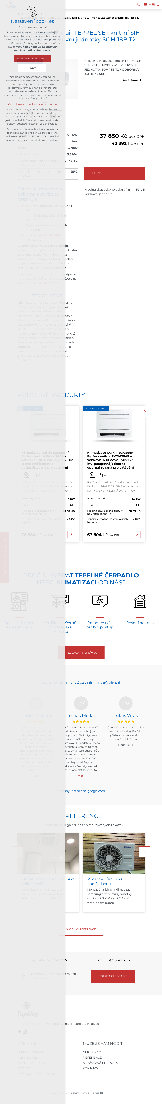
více (80, 775)
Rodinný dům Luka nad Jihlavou (105, 881)
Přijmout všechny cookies (32, 58)
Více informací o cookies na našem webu (32, 104)
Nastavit (32, 67)
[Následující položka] (144, 411)
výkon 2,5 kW (111, 460)
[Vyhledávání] (139, 4)
